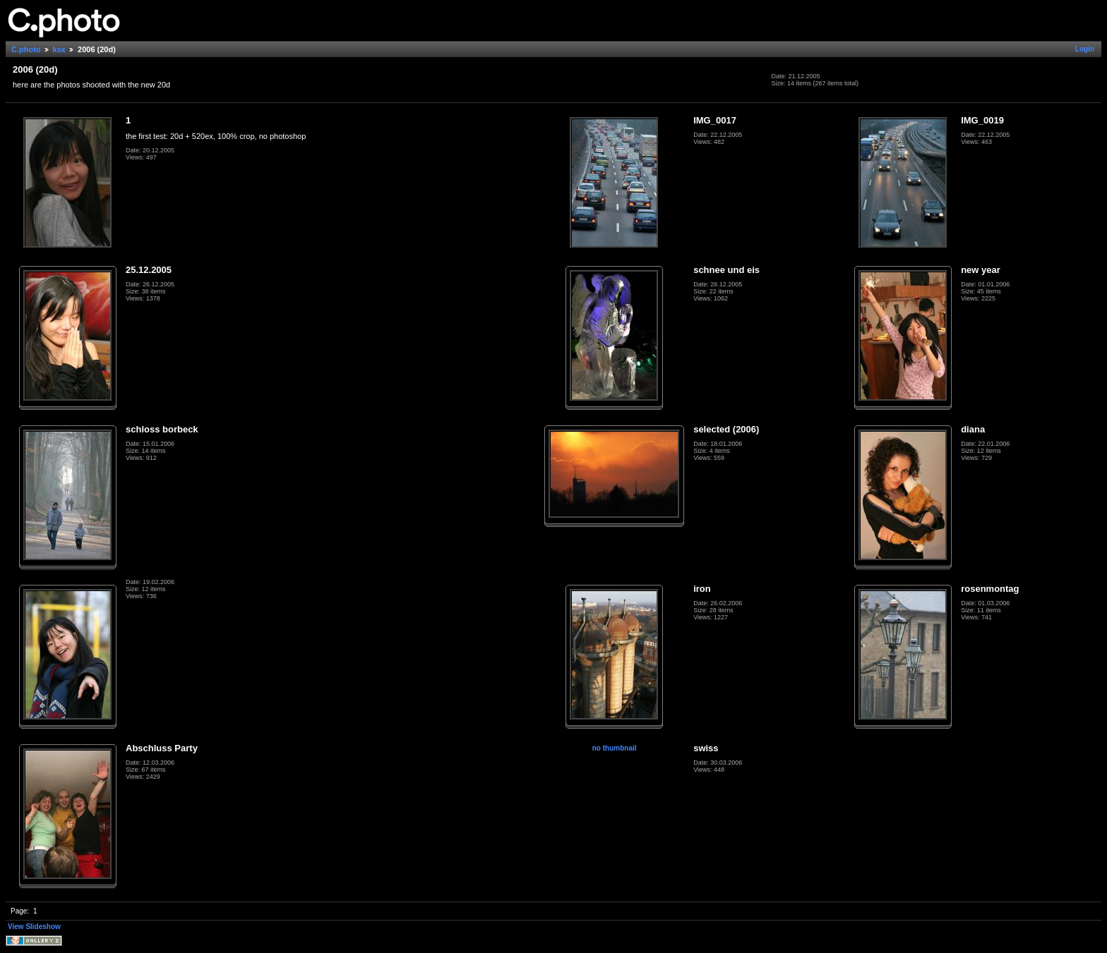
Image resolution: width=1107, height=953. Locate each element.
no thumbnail (614, 748)
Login (1084, 49)
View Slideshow (34, 926)
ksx (59, 49)
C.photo (26, 49)
